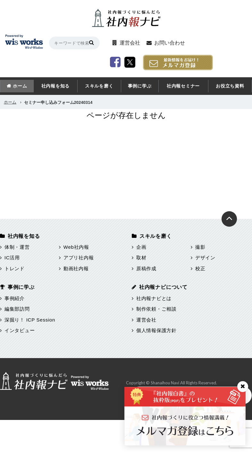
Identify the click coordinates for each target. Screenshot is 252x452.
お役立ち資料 (230, 85)
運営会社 (130, 43)
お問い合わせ (169, 43)
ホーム (20, 85)
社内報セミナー (183, 85)
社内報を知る (55, 85)
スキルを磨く (99, 85)
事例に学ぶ (140, 85)
